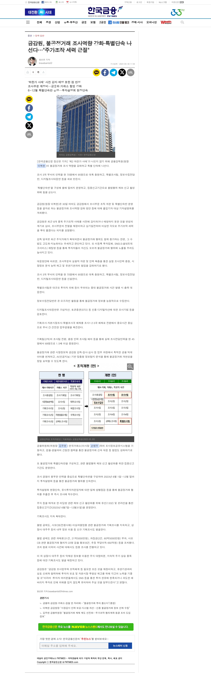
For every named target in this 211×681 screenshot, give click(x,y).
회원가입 (150, 2)
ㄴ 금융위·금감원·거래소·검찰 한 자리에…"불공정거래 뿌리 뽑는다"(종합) (78, 603)
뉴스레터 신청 (120, 645)
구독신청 (128, 2)
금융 (83, 22)
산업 (57, 22)
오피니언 (151, 22)
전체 (39, 22)
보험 (93, 22)
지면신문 (175, 2)
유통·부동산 (71, 22)
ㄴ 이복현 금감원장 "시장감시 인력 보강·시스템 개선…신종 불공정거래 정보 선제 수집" (85, 608)
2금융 (102, 22)
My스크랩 (163, 2)
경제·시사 (136, 22)
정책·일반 (39, 35)
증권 (48, 22)
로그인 (139, 2)
